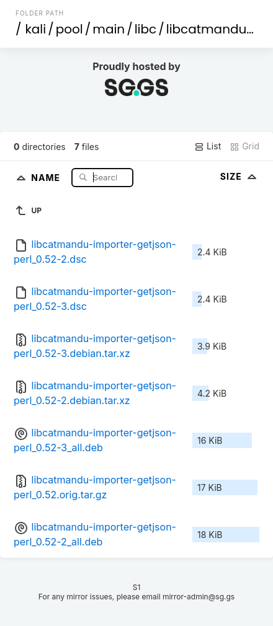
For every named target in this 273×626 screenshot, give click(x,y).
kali (36, 29)
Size (239, 176)
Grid (244, 146)
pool (69, 29)
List (207, 146)
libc (146, 29)
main (108, 29)
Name (47, 177)
